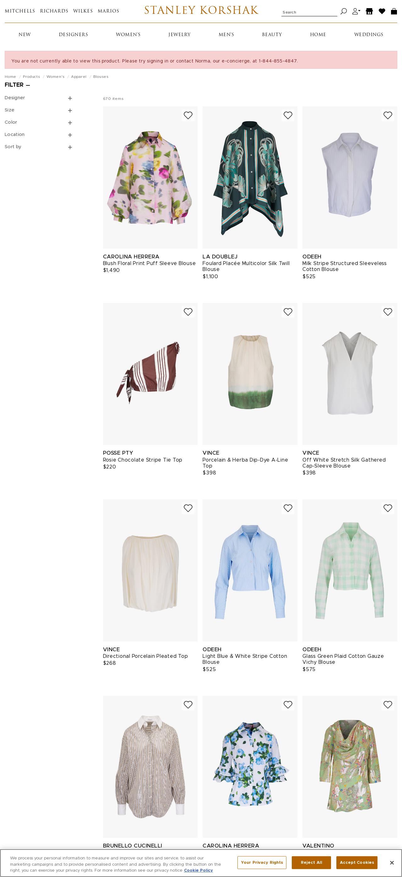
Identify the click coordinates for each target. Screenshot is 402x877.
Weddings (368, 35)
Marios (108, 11)
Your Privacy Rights (262, 862)
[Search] (343, 11)
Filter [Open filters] (14, 85)
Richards (54, 11)
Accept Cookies (357, 862)
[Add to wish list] (188, 115)
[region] (201, 863)
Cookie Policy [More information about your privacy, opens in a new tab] (198, 871)
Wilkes (83, 11)
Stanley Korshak (201, 11)
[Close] (392, 862)
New (25, 35)
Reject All (311, 862)
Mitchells (20, 11)
